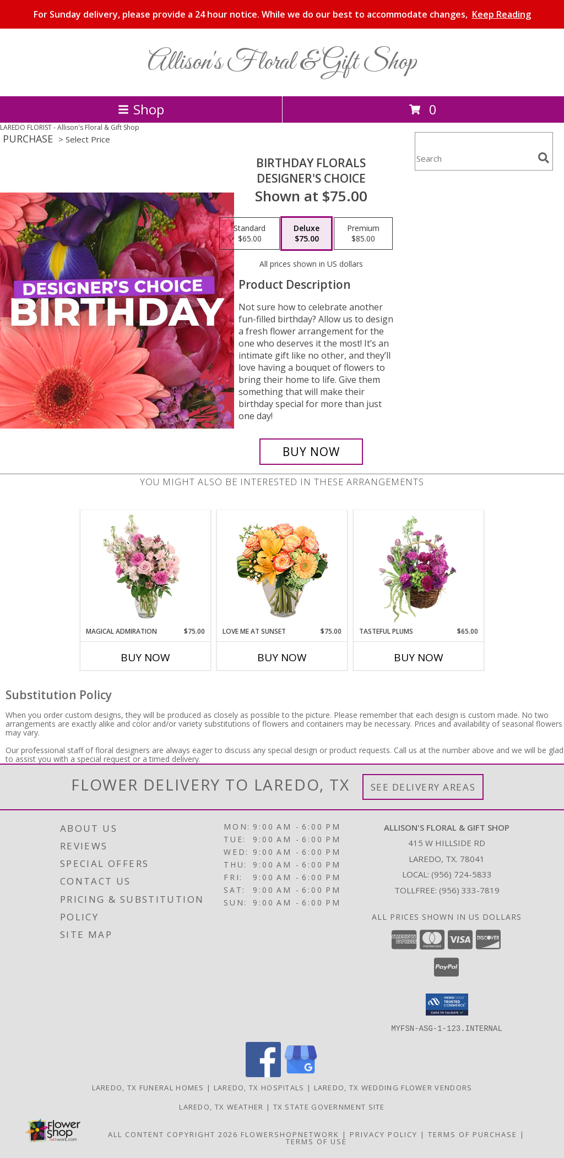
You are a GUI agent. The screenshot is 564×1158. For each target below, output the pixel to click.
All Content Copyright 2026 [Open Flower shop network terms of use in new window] (173, 1134)
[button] (447, 1005)
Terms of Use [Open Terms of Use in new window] (316, 1141)
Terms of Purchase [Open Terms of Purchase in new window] (472, 1134)
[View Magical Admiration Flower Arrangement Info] (146, 568)
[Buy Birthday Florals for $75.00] (311, 451)
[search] (543, 158)
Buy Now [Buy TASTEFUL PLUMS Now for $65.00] (418, 657)
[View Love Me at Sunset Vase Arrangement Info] (282, 568)
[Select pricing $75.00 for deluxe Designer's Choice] (306, 234)
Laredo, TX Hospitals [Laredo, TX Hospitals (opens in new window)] (259, 1087)
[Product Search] (474, 158)
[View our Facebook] (263, 1073)
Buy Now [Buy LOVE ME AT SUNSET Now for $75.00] (282, 657)
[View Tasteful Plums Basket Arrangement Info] (419, 568)
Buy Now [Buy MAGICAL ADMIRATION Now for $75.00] (145, 657)
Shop (141, 109)
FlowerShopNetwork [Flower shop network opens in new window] (290, 1134)
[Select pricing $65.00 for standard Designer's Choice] (249, 234)
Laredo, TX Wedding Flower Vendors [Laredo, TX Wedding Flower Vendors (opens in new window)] (393, 1087)
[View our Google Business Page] (300, 1073)
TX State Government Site (329, 1106)
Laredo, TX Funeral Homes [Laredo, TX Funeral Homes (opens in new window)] (148, 1087)
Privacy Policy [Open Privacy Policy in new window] (383, 1134)
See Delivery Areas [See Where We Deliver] (423, 787)
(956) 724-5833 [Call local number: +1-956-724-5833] (461, 874)
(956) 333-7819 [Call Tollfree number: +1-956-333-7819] (469, 890)
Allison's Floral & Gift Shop (282, 62)
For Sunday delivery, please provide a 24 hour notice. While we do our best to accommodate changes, (282, 14)
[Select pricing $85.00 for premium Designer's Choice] (363, 234)
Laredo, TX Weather (221, 1106)
